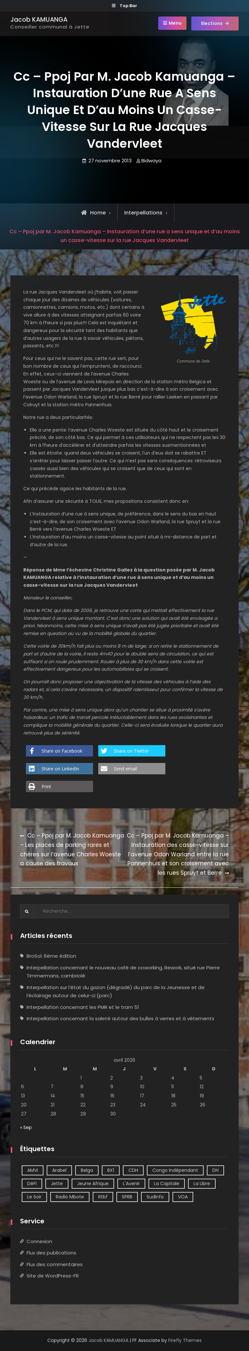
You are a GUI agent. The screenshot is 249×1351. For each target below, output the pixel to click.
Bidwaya (151, 160)
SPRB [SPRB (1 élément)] (127, 1197)
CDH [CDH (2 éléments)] (133, 1170)
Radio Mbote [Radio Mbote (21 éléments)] (70, 1197)
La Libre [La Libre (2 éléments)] (202, 1183)
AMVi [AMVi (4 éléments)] (32, 1170)
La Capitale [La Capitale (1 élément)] (166, 1183)
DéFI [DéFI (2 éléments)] (32, 1183)
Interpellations (143, 212)
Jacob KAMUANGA (38, 19)
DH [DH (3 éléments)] (215, 1170)
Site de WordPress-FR (53, 1275)
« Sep (26, 1127)
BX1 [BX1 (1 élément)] (110, 1170)
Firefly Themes (185, 1340)
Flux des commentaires (55, 1264)
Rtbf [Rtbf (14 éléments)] (103, 1197)
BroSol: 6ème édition (51, 956)
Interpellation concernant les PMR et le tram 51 (83, 1007)
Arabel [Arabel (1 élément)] (59, 1170)
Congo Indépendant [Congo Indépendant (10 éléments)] (175, 1170)
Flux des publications (51, 1252)
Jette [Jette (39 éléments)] (57, 1183)
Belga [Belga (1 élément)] (87, 1170)
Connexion (39, 1241)
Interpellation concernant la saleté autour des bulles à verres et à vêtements (120, 1018)
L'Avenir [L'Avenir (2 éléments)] (131, 1183)
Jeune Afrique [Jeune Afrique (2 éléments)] (93, 1183)
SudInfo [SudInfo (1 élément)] (155, 1197)
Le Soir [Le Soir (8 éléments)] (34, 1197)
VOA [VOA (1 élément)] (183, 1197)
